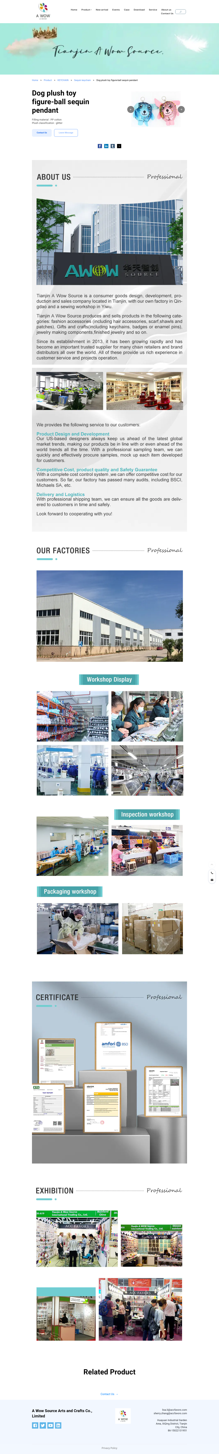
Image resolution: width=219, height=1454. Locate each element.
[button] (130, 109)
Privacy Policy (109, 1448)
